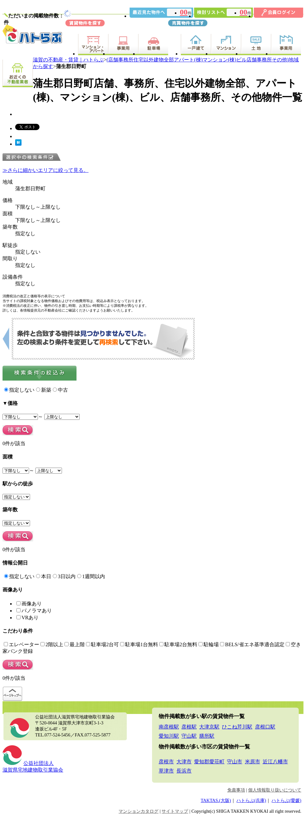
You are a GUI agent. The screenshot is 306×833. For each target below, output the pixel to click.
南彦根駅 (169, 727)
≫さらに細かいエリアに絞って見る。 (46, 170)
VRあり (27, 617)
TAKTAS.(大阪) (216, 800)
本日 (43, 576)
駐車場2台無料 (178, 644)
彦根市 (166, 762)
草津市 (166, 771)
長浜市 (184, 771)
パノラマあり (34, 610)
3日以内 (64, 576)
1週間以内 (91, 576)
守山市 (234, 762)
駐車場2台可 (102, 644)
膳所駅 (206, 736)
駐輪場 (209, 644)
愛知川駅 (169, 736)
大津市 (184, 762)
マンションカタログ (138, 811)
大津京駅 (209, 727)
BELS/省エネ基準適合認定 (252, 644)
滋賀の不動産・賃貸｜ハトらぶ (68, 59)
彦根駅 (189, 727)
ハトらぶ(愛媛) (286, 800)
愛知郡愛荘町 (209, 762)
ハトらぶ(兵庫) (251, 800)
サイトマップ (175, 811)
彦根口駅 (265, 727)
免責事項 (236, 789)
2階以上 (51, 644)
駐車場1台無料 (139, 644)
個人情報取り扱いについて (274, 789)
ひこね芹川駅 (237, 727)
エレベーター (21, 644)
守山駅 (189, 736)
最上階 (74, 644)
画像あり (29, 603)
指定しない (19, 390)
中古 (60, 390)
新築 (43, 390)
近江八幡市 (275, 762)
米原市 (252, 762)
